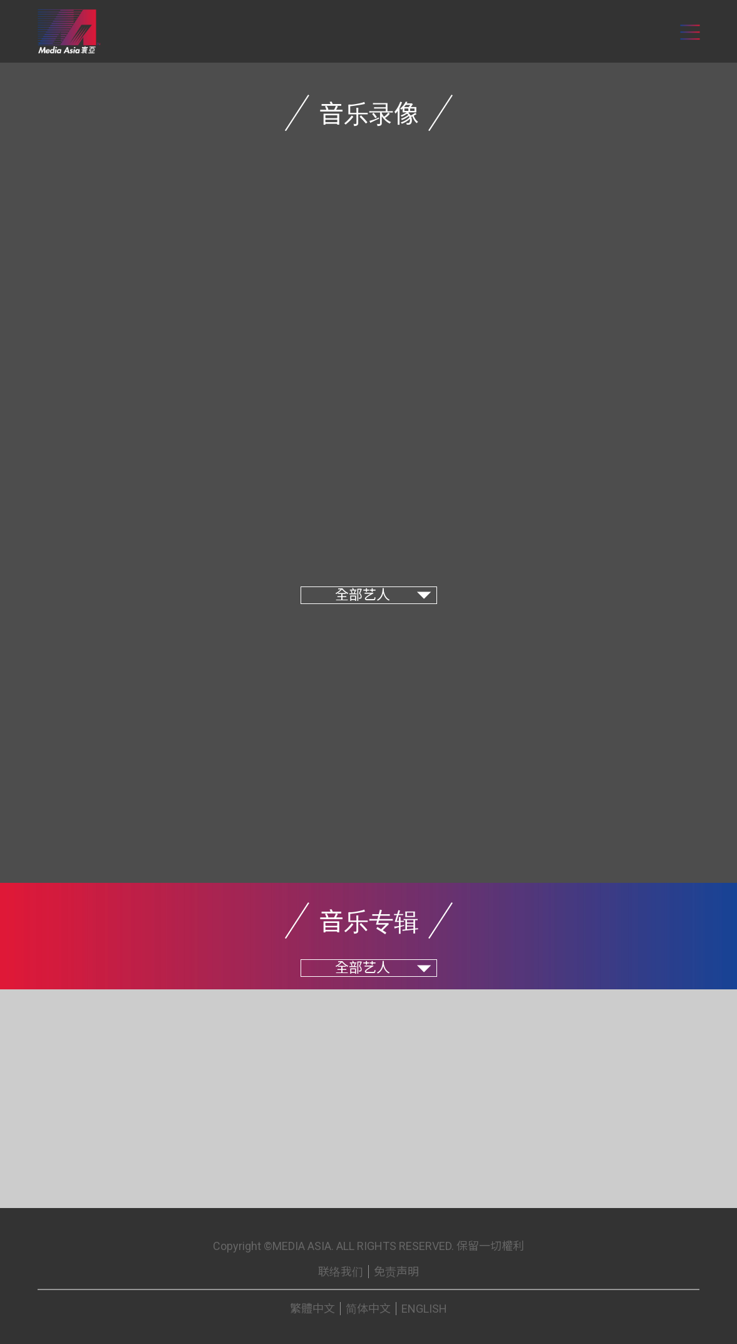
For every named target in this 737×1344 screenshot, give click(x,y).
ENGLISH (424, 1308)
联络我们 (340, 1271)
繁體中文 (312, 1308)
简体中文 (368, 1308)
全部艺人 (362, 595)
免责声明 (396, 1271)
